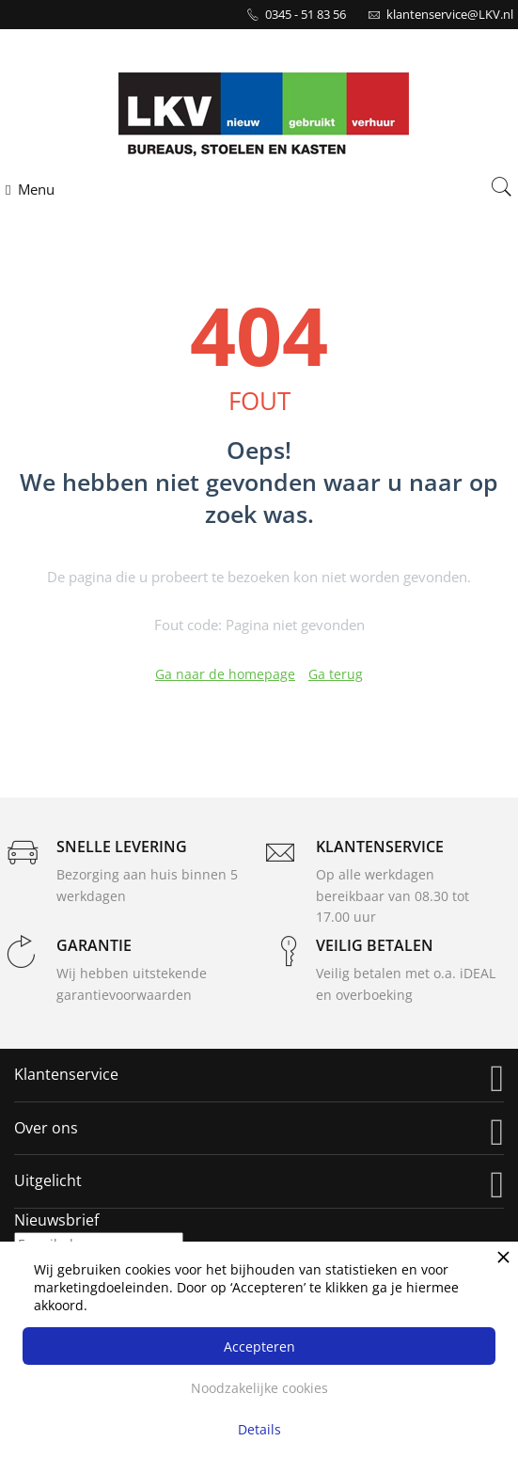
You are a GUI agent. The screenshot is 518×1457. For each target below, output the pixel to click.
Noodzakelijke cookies (259, 1388)
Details (259, 1429)
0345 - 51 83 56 (305, 14)
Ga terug (335, 674)
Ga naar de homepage (225, 674)
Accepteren (259, 1346)
